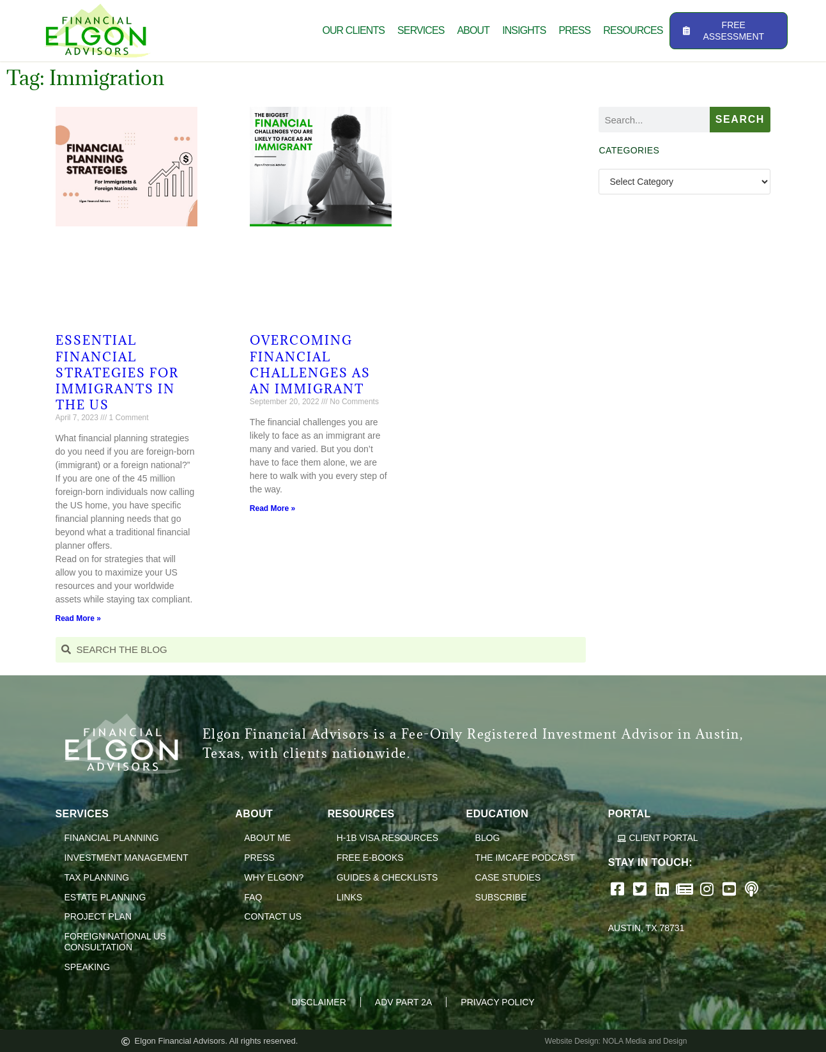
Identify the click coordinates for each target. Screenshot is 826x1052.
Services (420, 30)
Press (575, 30)
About (473, 30)
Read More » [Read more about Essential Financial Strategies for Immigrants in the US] (78, 618)
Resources (632, 30)
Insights (524, 30)
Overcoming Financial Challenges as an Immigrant (310, 364)
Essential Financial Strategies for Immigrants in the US (117, 372)
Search (740, 119)
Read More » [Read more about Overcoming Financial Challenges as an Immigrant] (272, 508)
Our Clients (353, 30)
